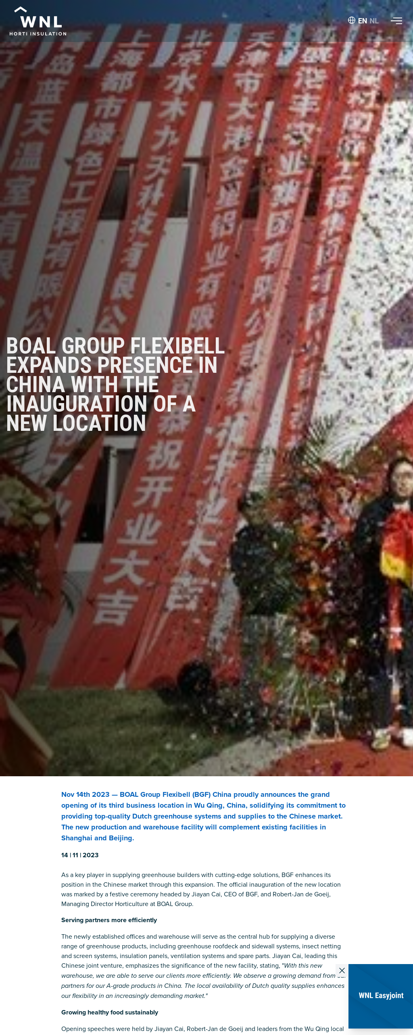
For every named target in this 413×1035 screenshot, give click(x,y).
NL (374, 21)
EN (362, 21)
